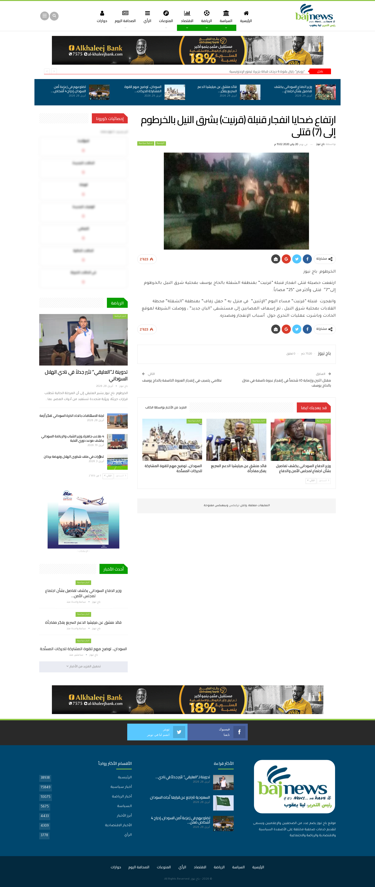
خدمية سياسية (146, 143)
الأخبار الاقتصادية (118, 825)
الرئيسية (248, 16)
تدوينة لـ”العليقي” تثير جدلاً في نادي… (182, 776)
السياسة (227, 16)
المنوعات (166, 16)
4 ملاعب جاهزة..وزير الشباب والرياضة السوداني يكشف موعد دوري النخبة (72, 438)
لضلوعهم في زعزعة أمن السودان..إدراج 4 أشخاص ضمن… (180, 819)
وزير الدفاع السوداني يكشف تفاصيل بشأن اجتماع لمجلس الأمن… (83, 593)
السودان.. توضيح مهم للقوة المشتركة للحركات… (143, 89)
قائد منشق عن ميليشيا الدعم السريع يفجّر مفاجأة (83, 622)
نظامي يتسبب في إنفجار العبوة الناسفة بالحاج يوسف (181, 380)
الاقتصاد (187, 16)
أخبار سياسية (323, 421)
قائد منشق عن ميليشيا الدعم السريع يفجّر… (217, 89)
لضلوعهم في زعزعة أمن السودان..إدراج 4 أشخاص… (68, 89)
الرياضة (207, 16)
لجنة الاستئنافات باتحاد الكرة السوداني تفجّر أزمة (71, 415)
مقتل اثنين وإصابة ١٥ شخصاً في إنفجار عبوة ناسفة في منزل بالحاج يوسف (286, 383)
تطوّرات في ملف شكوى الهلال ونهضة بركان (74, 456)
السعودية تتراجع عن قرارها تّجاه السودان (180, 797)
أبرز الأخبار (124, 816)
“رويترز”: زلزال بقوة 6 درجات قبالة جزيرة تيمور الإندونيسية (267, 71)
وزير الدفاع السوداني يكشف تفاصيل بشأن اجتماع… (293, 89)
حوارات (99, 16)
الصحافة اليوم (123, 16)
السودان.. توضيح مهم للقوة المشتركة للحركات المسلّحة (83, 648)
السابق (324, 480)
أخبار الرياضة (120, 316)
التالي (311, 480)
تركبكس (233, 505)
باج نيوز (195, 879)
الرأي (146, 16)
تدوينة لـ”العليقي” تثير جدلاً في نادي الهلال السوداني (86, 375)
